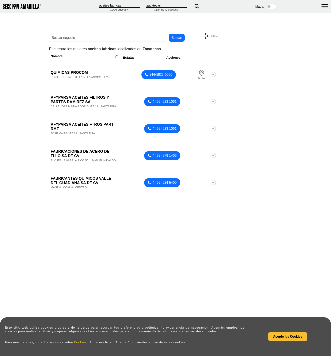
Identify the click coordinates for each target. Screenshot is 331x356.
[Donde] (166, 5)
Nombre (85, 56)
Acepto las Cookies (287, 336)
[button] (210, 36)
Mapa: (259, 6)
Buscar (176, 37)
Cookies (81, 342)
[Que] (119, 5)
